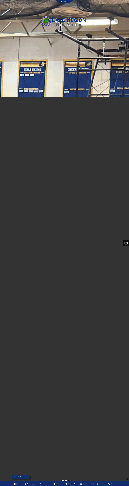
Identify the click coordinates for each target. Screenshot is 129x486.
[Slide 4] (65, 480)
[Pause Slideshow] (127, 479)
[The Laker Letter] (126, 243)
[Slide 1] (60, 480)
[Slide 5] (66, 480)
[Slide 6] (68, 480)
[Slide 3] (63, 480)
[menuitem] (17, 483)
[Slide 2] (62, 480)
